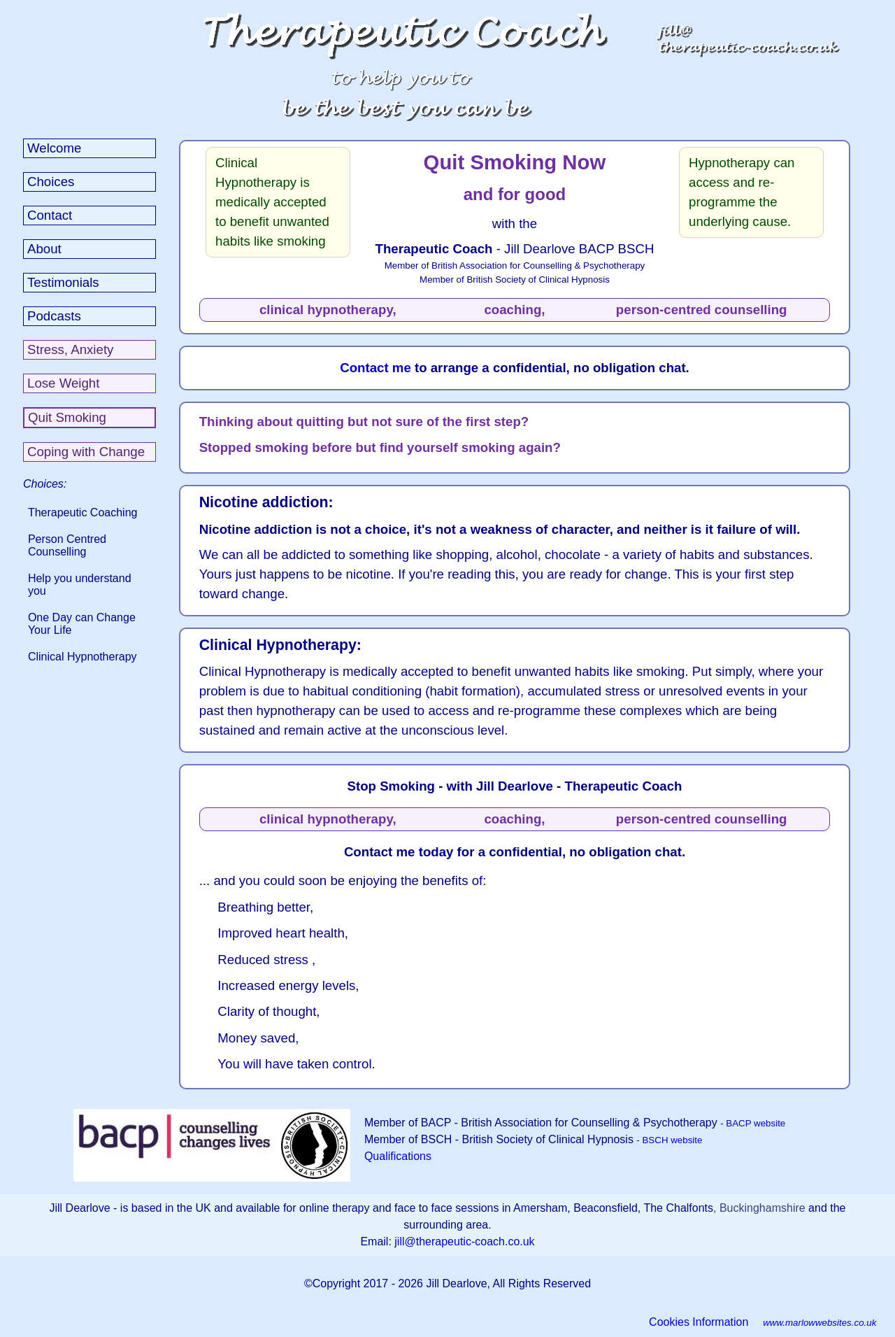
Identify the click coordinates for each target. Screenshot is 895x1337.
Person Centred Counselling (67, 545)
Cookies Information (698, 1322)
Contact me (377, 367)
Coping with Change (86, 451)
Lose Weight (63, 383)
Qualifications (397, 1156)
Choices (50, 181)
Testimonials (63, 282)
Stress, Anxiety (70, 349)
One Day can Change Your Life (82, 623)
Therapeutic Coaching (83, 512)
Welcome (54, 148)
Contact (49, 215)
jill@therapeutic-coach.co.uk (464, 1241)
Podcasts (54, 316)
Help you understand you (79, 584)
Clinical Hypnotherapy (82, 657)
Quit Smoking (67, 417)
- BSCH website (669, 1140)
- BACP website (752, 1123)
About (44, 248)
